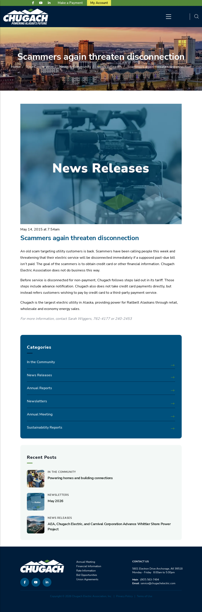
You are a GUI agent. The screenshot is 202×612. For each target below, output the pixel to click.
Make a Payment (70, 3)
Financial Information (88, 566)
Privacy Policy (124, 596)
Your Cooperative (40, 66)
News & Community (75, 66)
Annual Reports (39, 388)
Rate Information (86, 570)
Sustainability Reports (44, 427)
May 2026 (55, 501)
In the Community (41, 362)
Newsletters (37, 401)
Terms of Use (144, 596)
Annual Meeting (39, 414)
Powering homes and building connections (80, 478)
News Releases (109, 66)
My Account (99, 3)
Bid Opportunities (86, 575)
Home (16, 66)
